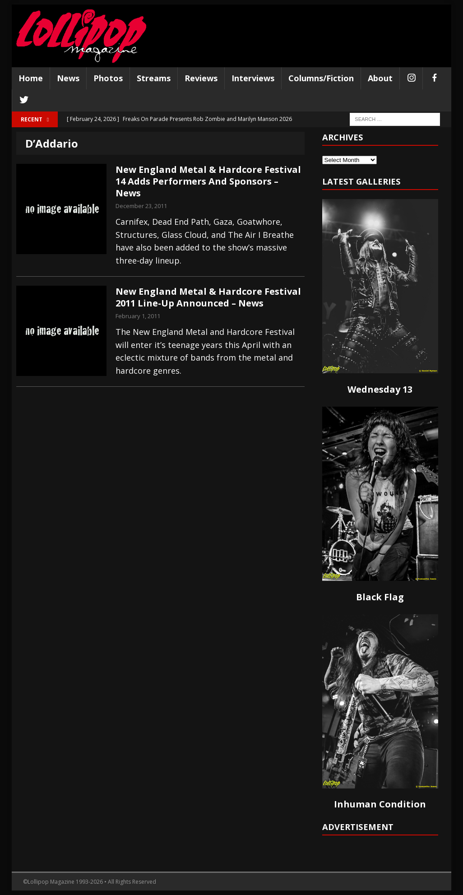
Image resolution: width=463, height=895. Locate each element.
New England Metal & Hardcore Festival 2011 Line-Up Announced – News (208, 297)
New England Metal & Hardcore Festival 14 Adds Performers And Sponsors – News (208, 181)
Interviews (253, 78)
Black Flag (380, 597)
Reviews (201, 78)
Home (31, 78)
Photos (108, 78)
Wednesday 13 (379, 389)
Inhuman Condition (380, 804)
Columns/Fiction (321, 78)
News (68, 78)
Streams (154, 78)
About (380, 78)
